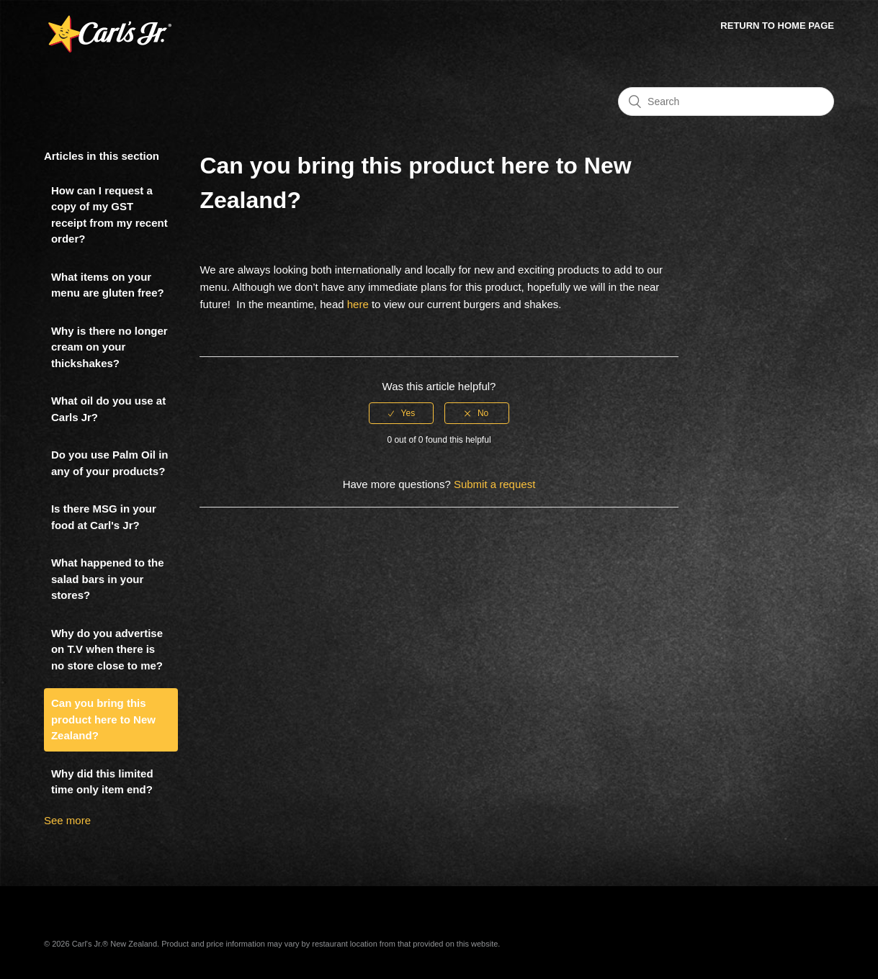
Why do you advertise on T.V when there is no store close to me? (107, 649)
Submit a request (494, 484)
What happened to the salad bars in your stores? (107, 578)
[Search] (726, 101)
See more (67, 820)
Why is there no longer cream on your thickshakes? (109, 347)
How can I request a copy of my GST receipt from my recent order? (109, 214)
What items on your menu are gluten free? (107, 285)
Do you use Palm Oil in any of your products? (110, 462)
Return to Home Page (777, 25)
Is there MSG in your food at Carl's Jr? (103, 516)
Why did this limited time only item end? (102, 781)
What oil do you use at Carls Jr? (108, 408)
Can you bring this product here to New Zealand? (103, 719)
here (358, 304)
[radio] (401, 413)
